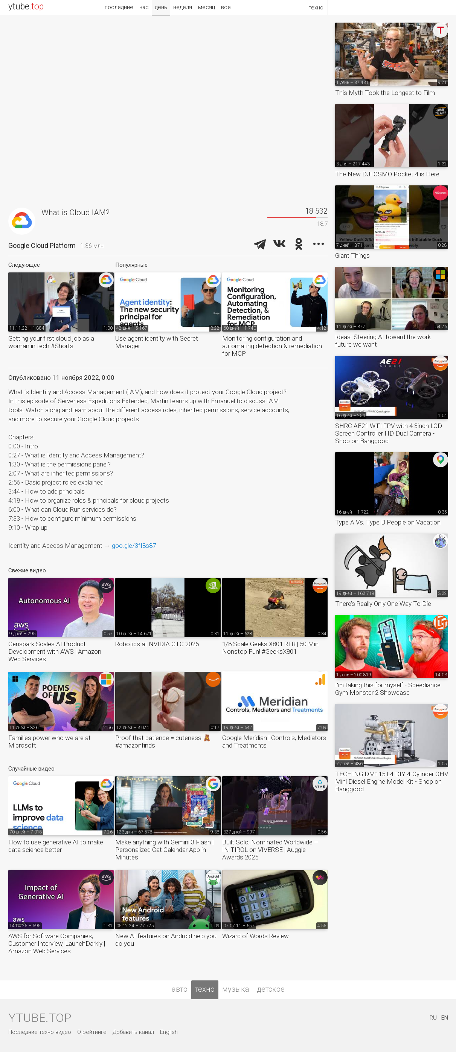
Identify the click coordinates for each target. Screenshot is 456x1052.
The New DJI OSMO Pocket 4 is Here (387, 174)
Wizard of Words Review (255, 936)
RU (433, 1017)
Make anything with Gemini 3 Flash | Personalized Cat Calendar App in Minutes (164, 849)
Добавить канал (133, 1032)
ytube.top (39, 1018)
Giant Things (352, 255)
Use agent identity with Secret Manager (156, 342)
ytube (26, 7)
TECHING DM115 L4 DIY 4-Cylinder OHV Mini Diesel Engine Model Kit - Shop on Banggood (391, 781)
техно (205, 989)
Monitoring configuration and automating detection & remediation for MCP (272, 346)
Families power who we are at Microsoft (49, 741)
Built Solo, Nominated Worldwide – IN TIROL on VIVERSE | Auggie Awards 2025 (270, 849)
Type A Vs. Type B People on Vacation (388, 522)
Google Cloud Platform (42, 245)
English (169, 1032)
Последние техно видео (39, 1032)
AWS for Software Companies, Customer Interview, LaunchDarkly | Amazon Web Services (56, 943)
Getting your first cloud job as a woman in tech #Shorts (51, 342)
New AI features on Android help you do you (166, 939)
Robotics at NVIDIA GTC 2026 (157, 644)
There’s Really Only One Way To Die (383, 603)
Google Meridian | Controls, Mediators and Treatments (274, 741)
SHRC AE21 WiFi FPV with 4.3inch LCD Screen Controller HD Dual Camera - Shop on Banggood (388, 433)
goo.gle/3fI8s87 (134, 545)
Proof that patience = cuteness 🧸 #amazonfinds (163, 741)
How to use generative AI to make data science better (55, 845)
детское (271, 989)
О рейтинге (92, 1032)
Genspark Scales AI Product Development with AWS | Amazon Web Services (54, 651)
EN (444, 1017)
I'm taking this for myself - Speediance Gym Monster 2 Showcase (388, 688)
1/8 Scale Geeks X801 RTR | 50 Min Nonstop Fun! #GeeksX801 (270, 647)
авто (180, 989)
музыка (235, 989)
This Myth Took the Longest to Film (385, 92)
